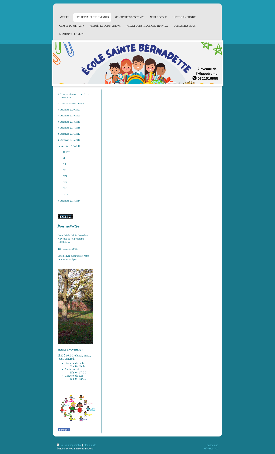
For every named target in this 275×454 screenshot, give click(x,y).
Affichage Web (210, 448)
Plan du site (89, 445)
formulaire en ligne (67, 259)
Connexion (212, 445)
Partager (63, 430)
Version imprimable (69, 445)
